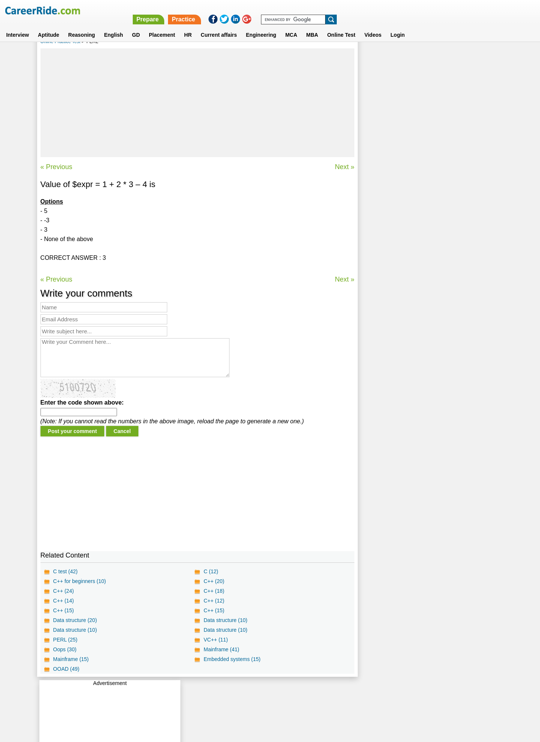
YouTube (323, 694)
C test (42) (65, 571)
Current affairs (219, 26)
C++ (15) (63, 610)
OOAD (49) (66, 669)
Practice (381, 10)
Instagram (352, 694)
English (113, 26)
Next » (344, 167)
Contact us (231, 694)
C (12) (211, 571)
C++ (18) (214, 591)
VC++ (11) (216, 640)
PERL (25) (65, 640)
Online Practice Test (60, 41)
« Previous (56, 167)
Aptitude (48, 26)
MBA (312, 26)
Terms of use (267, 694)
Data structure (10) (226, 620)
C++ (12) (214, 601)
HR (188, 26)
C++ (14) (63, 601)
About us (202, 694)
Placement (162, 26)
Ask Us (297, 694)
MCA (291, 26)
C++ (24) (63, 591)
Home (177, 694)
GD (136, 26)
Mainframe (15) (71, 659)
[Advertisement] (197, 102)
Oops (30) (64, 649)
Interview (17, 26)
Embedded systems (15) (232, 659)
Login (397, 26)
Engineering (261, 26)
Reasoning (81, 26)
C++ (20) (214, 581)
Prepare (345, 10)
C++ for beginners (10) (79, 581)
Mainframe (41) (221, 649)
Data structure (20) (75, 620)
